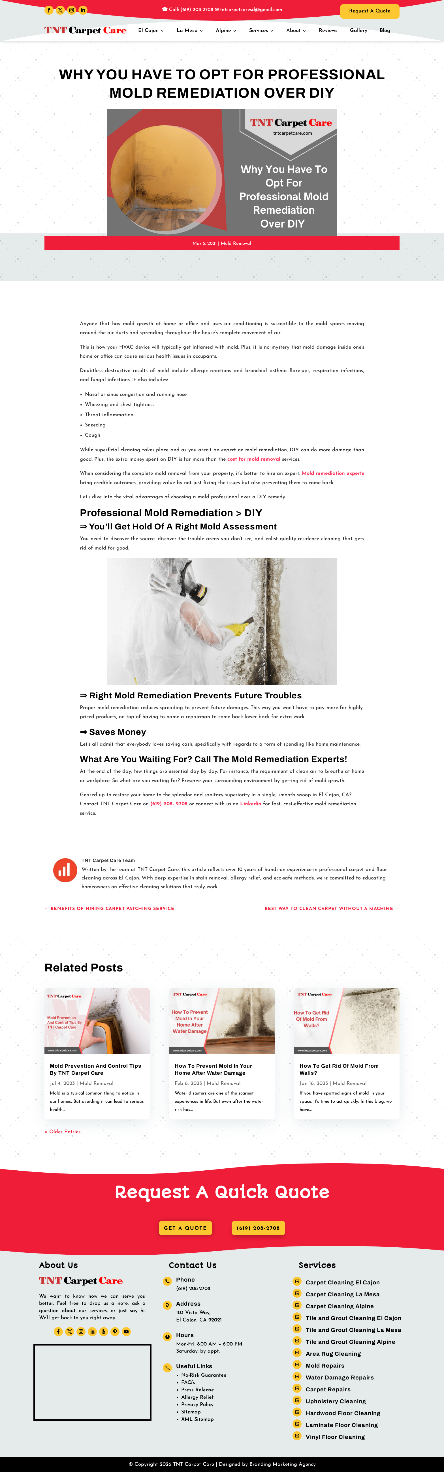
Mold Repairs (325, 1365)
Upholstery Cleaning (336, 1401)
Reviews (328, 30)
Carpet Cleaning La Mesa (343, 1294)
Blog (385, 30)
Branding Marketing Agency (282, 1464)
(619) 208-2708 (258, 1228)
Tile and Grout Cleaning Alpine (351, 1342)
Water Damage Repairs (340, 1377)
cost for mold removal (253, 459)
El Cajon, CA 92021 (199, 1320)
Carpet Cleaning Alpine (340, 1306)
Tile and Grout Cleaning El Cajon (354, 1318)
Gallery (358, 30)
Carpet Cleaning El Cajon (343, 1282)
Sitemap (191, 1412)
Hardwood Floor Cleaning (343, 1413)
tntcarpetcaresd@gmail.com (251, 9)
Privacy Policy (197, 1404)
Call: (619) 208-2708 (190, 9)
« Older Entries (62, 1132)
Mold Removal (236, 243)
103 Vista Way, (193, 1313)
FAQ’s (188, 1382)
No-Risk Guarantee (204, 1375)
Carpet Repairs (328, 1389)
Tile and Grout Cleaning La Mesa (354, 1330)
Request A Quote (369, 11)
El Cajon (148, 30)
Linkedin (250, 804)
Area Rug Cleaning (333, 1354)
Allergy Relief (197, 1397)
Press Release (197, 1390)
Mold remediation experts (333, 473)
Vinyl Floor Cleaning (335, 1437)
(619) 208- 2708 (168, 804)
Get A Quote (185, 1228)
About (293, 30)
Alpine (223, 30)
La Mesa (187, 30)
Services (258, 30)
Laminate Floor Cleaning (342, 1425)
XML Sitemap (197, 1419)
